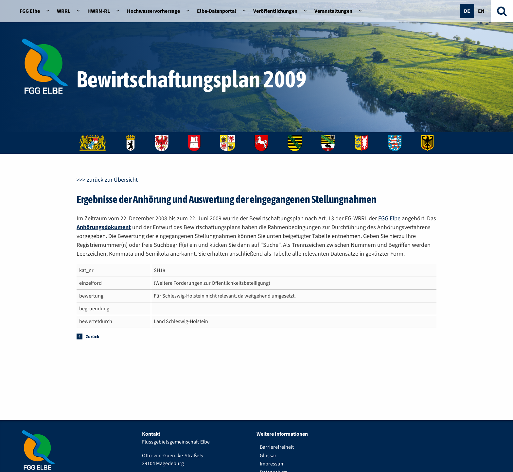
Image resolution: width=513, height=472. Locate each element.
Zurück (92, 337)
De (467, 11)
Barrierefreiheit (277, 447)
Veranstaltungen (333, 11)
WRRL (63, 11)
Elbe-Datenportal (216, 11)
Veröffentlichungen (275, 11)
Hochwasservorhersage (153, 11)
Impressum (272, 463)
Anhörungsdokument (104, 227)
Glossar (268, 455)
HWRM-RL (98, 11)
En (481, 11)
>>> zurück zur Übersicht (107, 180)
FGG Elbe (30, 11)
